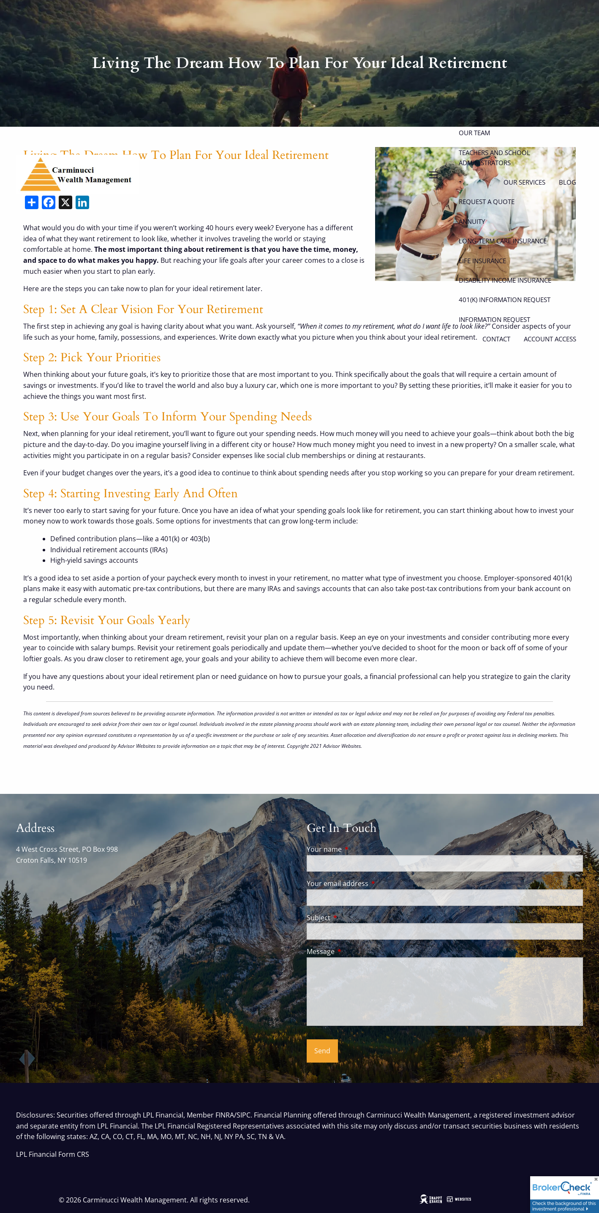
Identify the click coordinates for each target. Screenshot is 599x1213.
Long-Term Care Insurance (503, 241)
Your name (358, 849)
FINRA (224, 1115)
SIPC (243, 1115)
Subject (352, 917)
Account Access (550, 339)
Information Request (494, 319)
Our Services (524, 182)
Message (355, 951)
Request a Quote (487, 201)
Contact (496, 339)
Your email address (371, 883)
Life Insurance (482, 260)
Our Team (474, 132)
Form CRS (73, 1154)
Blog (567, 182)
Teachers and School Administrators (494, 157)
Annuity (472, 221)
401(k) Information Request (504, 299)
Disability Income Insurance (505, 280)
